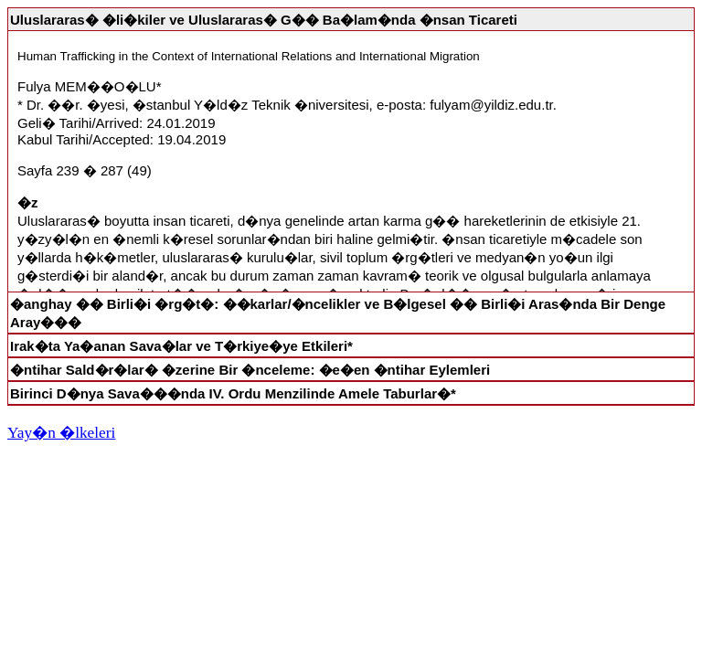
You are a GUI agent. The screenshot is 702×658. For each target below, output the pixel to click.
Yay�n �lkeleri (61, 432)
